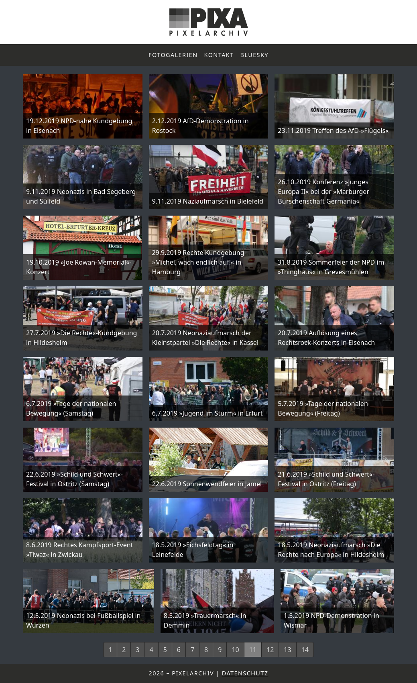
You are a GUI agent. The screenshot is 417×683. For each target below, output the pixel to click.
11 (252, 649)
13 (287, 649)
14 (305, 649)
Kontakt (219, 55)
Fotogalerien (173, 55)
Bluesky (254, 55)
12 (270, 649)
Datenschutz (245, 673)
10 (235, 649)
